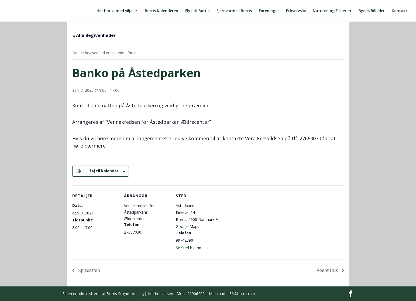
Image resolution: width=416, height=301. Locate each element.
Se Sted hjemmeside (194, 247)
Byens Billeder (372, 11)
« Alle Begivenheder (94, 35)
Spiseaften (88, 270)
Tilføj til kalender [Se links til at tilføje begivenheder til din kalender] (101, 170)
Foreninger (269, 11)
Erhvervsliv (296, 11)
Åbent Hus (328, 270)
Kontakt (399, 11)
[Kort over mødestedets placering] (256, 222)
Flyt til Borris (197, 11)
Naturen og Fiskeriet (332, 11)
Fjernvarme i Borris (234, 11)
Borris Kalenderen (161, 11)
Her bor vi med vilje (114, 11)
